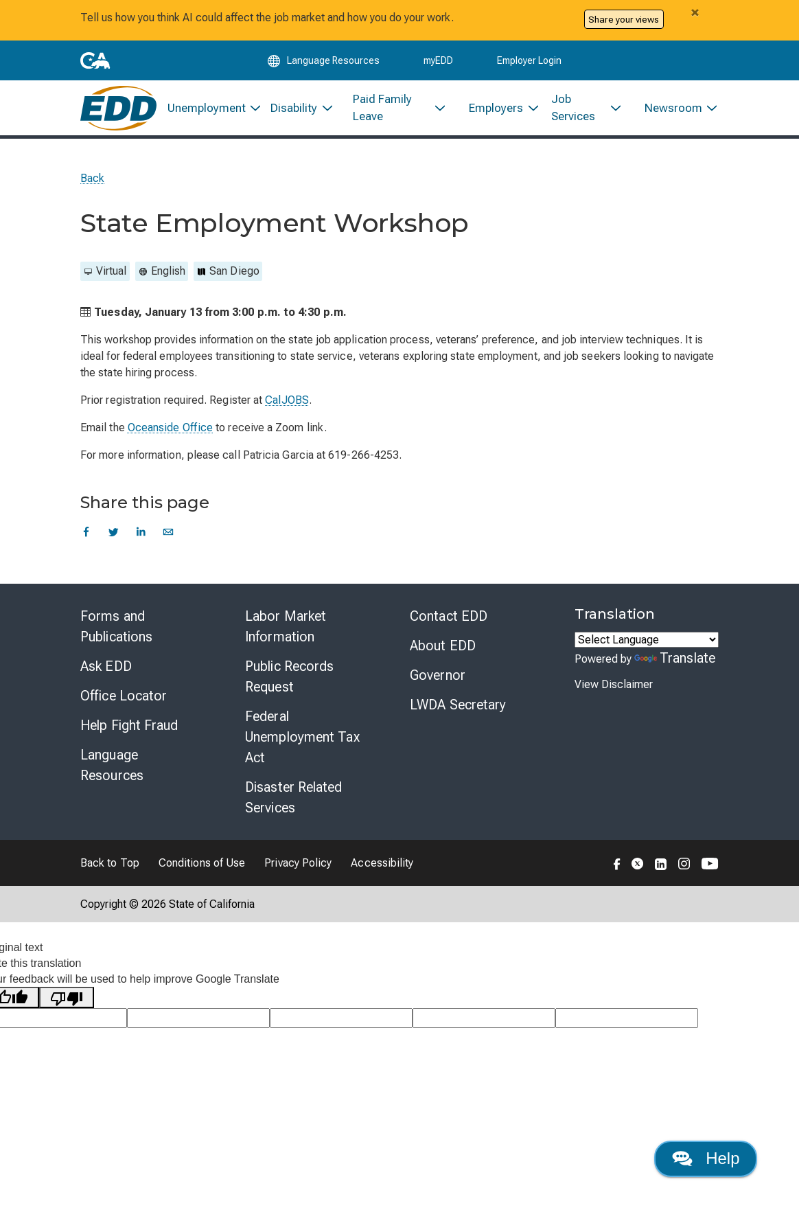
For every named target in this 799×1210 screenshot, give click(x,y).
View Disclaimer (614, 692)
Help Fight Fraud (129, 733)
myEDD (438, 63)
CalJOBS (287, 408)
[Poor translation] (66, 1005)
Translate (674, 666)
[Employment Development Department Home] (118, 114)
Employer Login (529, 63)
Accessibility (382, 871)
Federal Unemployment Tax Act (302, 745)
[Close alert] (694, 12)
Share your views (623, 19)
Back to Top (109, 871)
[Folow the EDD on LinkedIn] (661, 870)
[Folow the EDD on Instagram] (684, 870)
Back (92, 186)
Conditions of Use (202, 871)
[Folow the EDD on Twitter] (638, 870)
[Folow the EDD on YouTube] (710, 870)
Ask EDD (106, 674)
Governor (437, 683)
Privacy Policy (298, 871)
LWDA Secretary (458, 713)
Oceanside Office (170, 435)
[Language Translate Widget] (647, 648)
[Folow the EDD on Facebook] (617, 870)
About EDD (443, 654)
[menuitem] (208, 114)
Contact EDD (448, 624)
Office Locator (123, 704)
